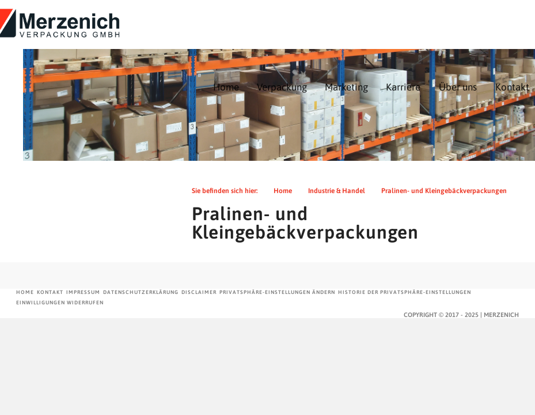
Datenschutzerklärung (141, 292)
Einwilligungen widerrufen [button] (60, 302)
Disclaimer (199, 292)
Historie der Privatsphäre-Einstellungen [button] (404, 292)
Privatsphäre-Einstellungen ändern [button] (277, 292)
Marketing (346, 87)
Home (226, 87)
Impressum (83, 292)
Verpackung (282, 87)
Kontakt (512, 87)
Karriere (403, 87)
